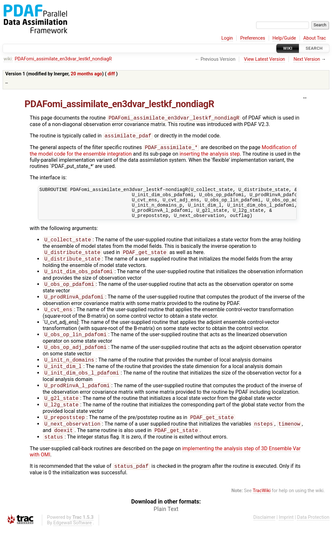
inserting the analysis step (209, 156)
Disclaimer (264, 538)
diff (111, 74)
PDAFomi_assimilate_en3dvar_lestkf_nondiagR (63, 59)
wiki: (8, 59)
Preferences (252, 38)
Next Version (306, 59)
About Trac (314, 38)
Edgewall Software (72, 543)
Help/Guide (284, 38)
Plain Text (166, 530)
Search (314, 48)
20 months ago (86, 74)
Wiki (287, 48)
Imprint (286, 538)
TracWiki (262, 511)
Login (227, 38)
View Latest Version (264, 59)
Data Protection (313, 538)
